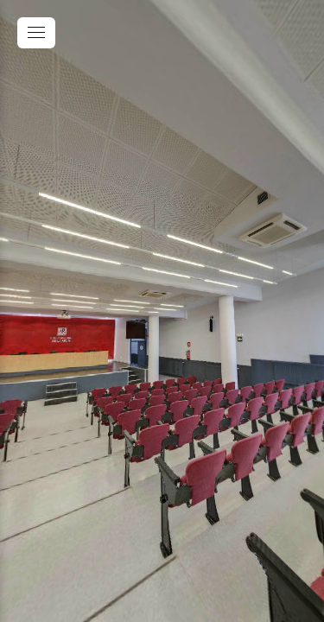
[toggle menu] (36, 32)
